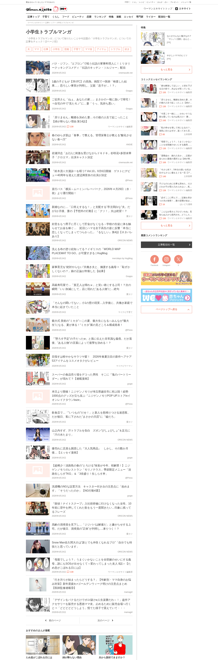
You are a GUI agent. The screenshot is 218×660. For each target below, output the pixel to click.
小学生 (56, 49)
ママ (36, 49)
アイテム (101, 49)
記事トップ (34, 16)
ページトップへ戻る (166, 309)
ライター (151, 16)
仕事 (45, 49)
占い (166, 2)
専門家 (139, 16)
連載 (118, 16)
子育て (127, 2)
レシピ (141, 2)
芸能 (66, 49)
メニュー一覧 (186, 2)
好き (127, 49)
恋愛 (89, 16)
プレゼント (174, 2)
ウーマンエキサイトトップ (158, 8)
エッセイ (128, 16)
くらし (134, 2)
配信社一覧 (164, 16)
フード (65, 16)
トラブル (115, 49)
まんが (159, 2)
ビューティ (151, 2)
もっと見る (166, 69)
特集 (111, 16)
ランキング (100, 16)
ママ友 (88, 49)
